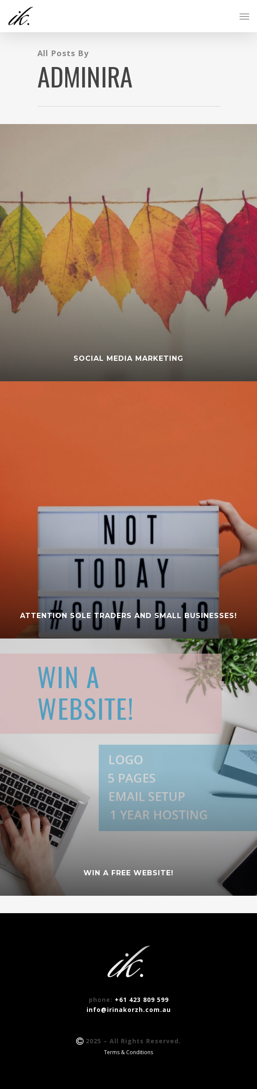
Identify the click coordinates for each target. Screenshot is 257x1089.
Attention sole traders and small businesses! (128, 616)
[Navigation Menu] (244, 16)
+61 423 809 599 (142, 999)
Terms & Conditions (128, 1052)
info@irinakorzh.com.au (129, 1009)
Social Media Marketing (128, 358)
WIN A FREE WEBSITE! (128, 873)
